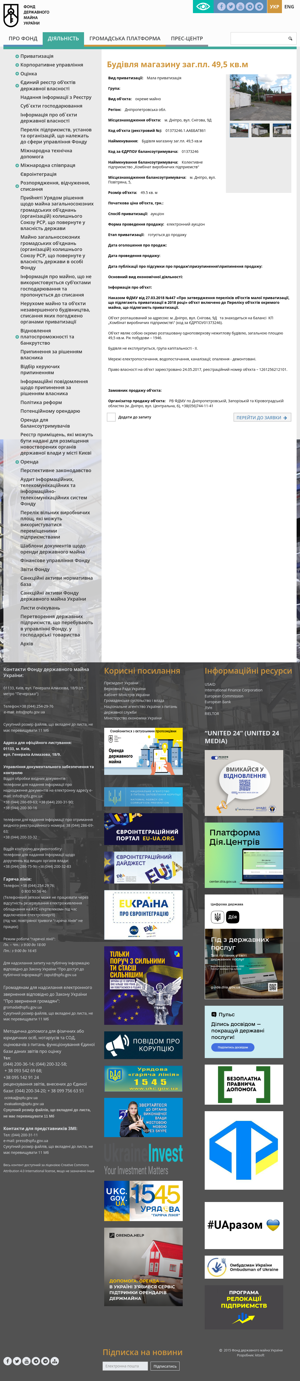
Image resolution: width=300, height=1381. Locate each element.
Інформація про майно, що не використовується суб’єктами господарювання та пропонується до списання (56, 285)
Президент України (121, 682)
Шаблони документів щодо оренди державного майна (53, 549)
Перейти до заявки (262, 418)
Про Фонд (23, 38)
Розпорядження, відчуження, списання (52, 186)
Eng (289, 6)
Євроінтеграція (38, 174)
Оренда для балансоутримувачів (45, 423)
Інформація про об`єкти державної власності (48, 117)
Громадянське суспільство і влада (134, 700)
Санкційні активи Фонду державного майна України (53, 596)
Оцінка (26, 73)
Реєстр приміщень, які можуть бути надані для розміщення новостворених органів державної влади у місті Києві (56, 443)
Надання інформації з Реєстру (55, 97)
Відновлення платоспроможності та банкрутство (44, 336)
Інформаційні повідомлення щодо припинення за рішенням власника (54, 387)
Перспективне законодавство (55, 470)
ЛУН (208, 707)
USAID (210, 684)
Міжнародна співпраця (45, 165)
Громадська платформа (124, 38)
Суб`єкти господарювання (51, 106)
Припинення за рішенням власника (51, 354)
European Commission (224, 696)
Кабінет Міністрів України (127, 694)
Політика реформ (41, 402)
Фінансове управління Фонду (55, 560)
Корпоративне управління (49, 64)
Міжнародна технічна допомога (46, 153)
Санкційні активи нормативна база (56, 581)
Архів (26, 643)
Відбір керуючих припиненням (40, 369)
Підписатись (164, 1366)
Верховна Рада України (125, 688)
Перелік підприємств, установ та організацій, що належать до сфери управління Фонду (56, 135)
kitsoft (259, 1355)
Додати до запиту (134, 417)
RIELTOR (212, 713)
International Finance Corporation (234, 689)
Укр (274, 6)
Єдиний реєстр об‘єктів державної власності (45, 85)
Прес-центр (187, 38)
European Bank (218, 701)
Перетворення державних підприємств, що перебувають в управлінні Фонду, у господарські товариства (56, 625)
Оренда (26, 462)
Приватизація (34, 56)
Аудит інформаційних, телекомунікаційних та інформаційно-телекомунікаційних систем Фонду (53, 491)
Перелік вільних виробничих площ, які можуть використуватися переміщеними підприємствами (55, 524)
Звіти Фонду (34, 569)
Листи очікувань (40, 608)
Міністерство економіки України (133, 717)
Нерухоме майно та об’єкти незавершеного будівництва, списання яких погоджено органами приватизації (55, 312)
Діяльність (63, 38)
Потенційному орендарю (50, 411)
